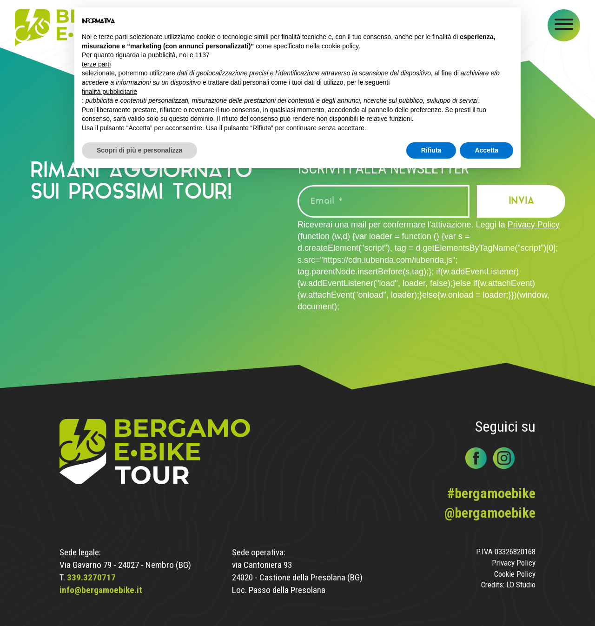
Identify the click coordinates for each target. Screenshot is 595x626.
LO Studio (521, 585)
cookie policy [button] (340, 46)
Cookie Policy (515, 574)
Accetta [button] (486, 150)
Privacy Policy (534, 224)
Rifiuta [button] (431, 150)
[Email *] (383, 201)
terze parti (96, 64)
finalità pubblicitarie (109, 91)
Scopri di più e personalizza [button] (139, 150)
